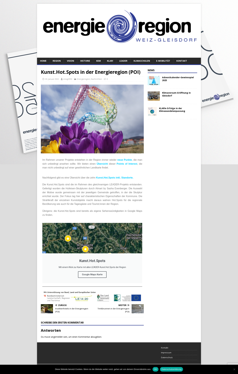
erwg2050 (67, 79)
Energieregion (83, 79)
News (151, 70)
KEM (98, 60)
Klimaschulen (142, 60)
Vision (70, 60)
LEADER (123, 60)
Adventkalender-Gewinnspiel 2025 (178, 79)
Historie (85, 60)
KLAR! (110, 60)
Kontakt (181, 60)
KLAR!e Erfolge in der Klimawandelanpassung (172, 109)
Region (57, 60)
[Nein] (234, 369)
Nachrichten (96, 79)
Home (43, 60)
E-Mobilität (163, 60)
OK (155, 369)
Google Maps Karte (92, 274)
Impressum (166, 352)
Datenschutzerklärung (171, 369)
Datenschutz (167, 357)
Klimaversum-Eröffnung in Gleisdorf (176, 94)
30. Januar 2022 (52, 79)
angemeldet (57, 336)
